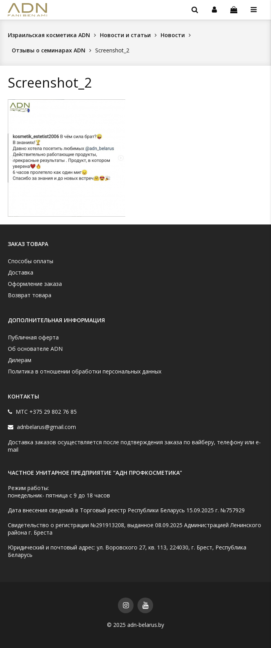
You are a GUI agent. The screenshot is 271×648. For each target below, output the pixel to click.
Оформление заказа (35, 283)
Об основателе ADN (35, 348)
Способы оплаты (30, 261)
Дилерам (19, 360)
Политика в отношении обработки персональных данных (84, 371)
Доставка (20, 272)
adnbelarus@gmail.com (45, 427)
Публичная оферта (33, 337)
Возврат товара (29, 295)
